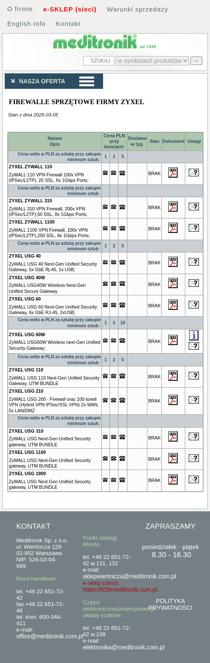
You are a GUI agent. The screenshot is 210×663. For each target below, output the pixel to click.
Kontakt (68, 23)
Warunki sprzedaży (137, 9)
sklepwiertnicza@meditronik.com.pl (129, 576)
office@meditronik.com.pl (49, 636)
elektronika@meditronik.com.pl (123, 647)
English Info (26, 23)
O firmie (20, 8)
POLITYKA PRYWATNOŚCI (170, 604)
